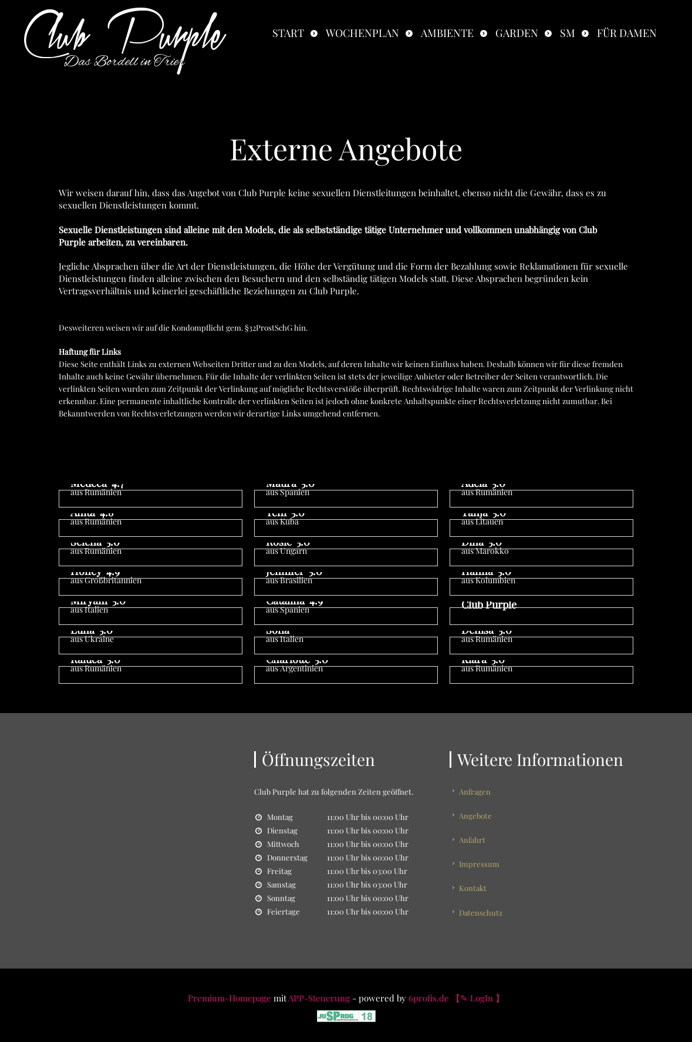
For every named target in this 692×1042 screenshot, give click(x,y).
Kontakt (475, 878)
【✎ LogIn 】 (477, 992)
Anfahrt (474, 835)
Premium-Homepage (229, 992)
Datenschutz (483, 900)
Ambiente (447, 33)
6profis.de (429, 992)
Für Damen (627, 33)
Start (288, 33)
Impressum (481, 857)
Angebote (477, 813)
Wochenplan (362, 33)
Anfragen (477, 791)
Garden (516, 33)
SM (567, 33)
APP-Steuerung (319, 992)
